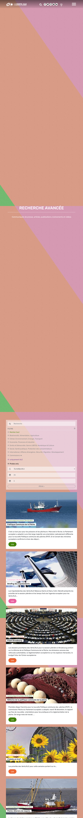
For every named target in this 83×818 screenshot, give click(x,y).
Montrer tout (14, 432)
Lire (13, 544)
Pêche (41, 486)
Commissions (16, 455)
